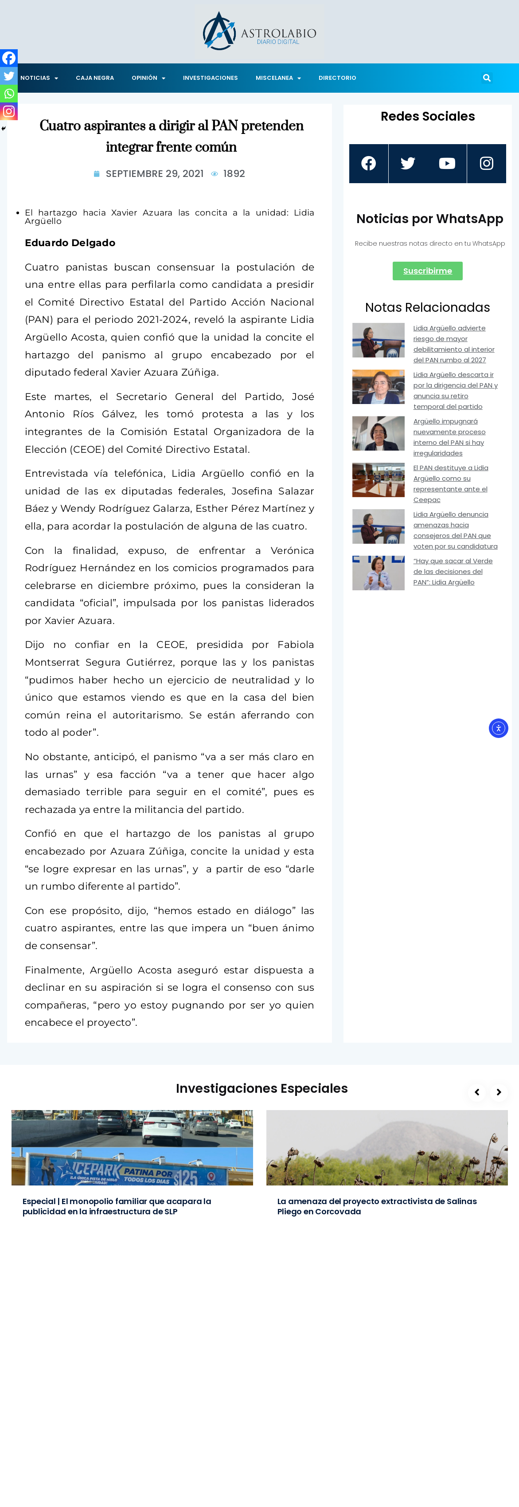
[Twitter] (9, 76)
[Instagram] (9, 111)
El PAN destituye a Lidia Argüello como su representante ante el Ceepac (451, 483)
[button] (487, 78)
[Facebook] (9, 58)
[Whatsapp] (9, 93)
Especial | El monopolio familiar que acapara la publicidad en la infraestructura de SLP (117, 1206)
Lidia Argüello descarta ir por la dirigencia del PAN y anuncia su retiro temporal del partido (456, 390)
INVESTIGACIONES (210, 78)
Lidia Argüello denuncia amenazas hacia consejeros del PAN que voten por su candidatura (456, 530)
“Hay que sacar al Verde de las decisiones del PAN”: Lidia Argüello (453, 571)
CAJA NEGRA (95, 78)
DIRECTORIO (337, 78)
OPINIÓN (148, 78)
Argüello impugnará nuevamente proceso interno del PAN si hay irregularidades (450, 437)
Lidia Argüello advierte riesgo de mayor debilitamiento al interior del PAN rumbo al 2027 (454, 344)
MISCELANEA (278, 78)
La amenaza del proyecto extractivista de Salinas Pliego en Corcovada (377, 1206)
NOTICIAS (39, 78)
